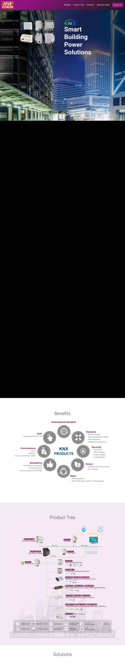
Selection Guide (103, 5)
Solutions (90, 5)
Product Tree (78, 5)
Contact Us (117, 5)
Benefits (68, 4)
